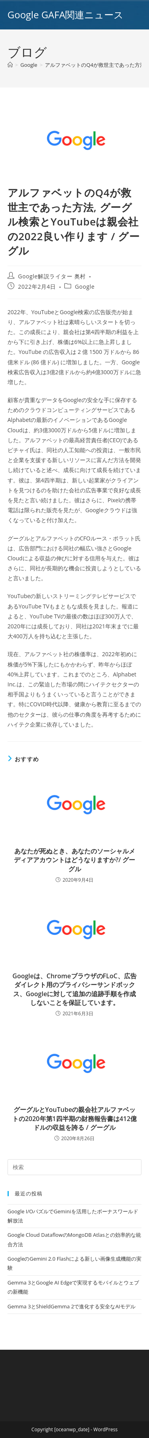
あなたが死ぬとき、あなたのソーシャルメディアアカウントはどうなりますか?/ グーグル (74, 860)
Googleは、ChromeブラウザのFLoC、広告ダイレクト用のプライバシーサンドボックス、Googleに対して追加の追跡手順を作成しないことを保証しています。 (74, 989)
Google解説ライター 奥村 (52, 276)
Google (85, 286)
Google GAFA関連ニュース (66, 14)
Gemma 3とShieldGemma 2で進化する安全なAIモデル (71, 1306)
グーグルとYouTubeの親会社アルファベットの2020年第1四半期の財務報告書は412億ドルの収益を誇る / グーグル (74, 1118)
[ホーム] (10, 64)
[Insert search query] (75, 1167)
